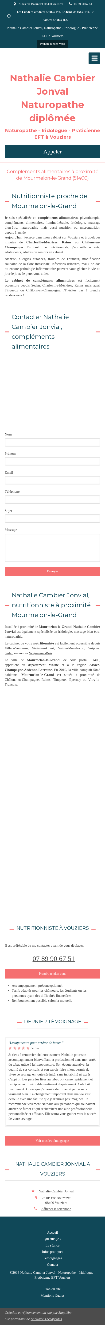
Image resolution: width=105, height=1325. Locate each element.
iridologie (65, 631)
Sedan (9, 653)
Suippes (94, 648)
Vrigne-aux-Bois (40, 653)
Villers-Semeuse (16, 648)
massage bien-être (86, 631)
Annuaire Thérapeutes (46, 1319)
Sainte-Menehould (71, 648)
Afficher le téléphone (56, 1209)
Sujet (8, 511)
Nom (8, 434)
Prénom (10, 453)
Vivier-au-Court (43, 648)
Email (9, 472)
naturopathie (13, 636)
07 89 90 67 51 (54, 958)
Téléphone (12, 491)
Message (11, 530)
